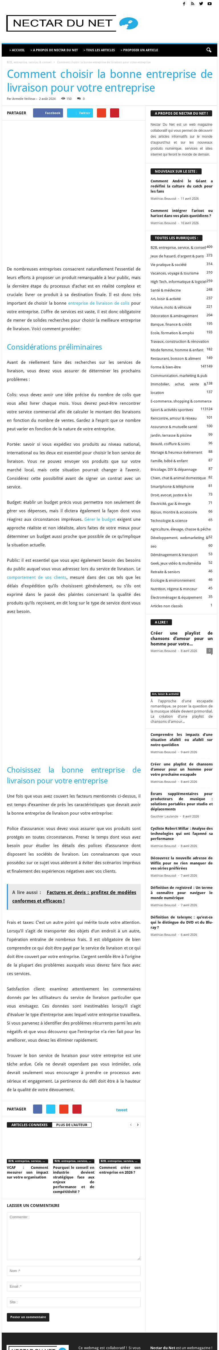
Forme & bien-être (166, 367)
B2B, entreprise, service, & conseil (29, 62)
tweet (121, 1026)
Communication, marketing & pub (179, 375)
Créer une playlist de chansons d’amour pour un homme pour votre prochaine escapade (182, 769)
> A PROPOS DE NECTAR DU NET (54, 50)
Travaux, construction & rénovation (180, 341)
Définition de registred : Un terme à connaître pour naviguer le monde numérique (182, 892)
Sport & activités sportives (172, 410)
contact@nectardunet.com (29, 1295)
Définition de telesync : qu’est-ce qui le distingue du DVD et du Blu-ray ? (182, 922)
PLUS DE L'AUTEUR (71, 1041)
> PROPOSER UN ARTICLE (139, 50)
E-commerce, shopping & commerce (181, 401)
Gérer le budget (100, 475)
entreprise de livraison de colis (98, 258)
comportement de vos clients (36, 533)
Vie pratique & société (168, 265)
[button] (208, 50)
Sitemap (192, 1336)
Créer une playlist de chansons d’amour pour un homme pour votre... (182, 639)
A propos (92, 1336)
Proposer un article (136, 1336)
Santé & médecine (166, 290)
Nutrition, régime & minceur (174, 589)
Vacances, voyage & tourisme (175, 273)
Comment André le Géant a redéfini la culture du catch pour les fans (182, 186)
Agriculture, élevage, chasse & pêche (181, 529)
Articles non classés (167, 606)
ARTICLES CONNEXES (29, 1041)
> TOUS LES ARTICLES (99, 50)
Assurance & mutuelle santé (174, 427)
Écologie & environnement (173, 580)
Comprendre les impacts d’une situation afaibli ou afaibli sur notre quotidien (182, 739)
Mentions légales (167, 1336)
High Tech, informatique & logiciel (178, 282)
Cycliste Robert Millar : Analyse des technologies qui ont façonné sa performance (182, 833)
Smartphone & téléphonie (172, 486)
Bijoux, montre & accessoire (174, 512)
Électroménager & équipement (176, 597)
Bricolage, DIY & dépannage (174, 469)
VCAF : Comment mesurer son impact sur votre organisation (27, 1089)
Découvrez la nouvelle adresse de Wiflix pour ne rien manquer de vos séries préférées (182, 863)
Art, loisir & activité (166, 299)
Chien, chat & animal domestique (178, 478)
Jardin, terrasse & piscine (171, 435)
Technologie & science (169, 521)
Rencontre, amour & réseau (174, 418)
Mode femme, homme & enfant (177, 350)
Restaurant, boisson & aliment (176, 358)
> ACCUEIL (17, 50)
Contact (110, 1336)
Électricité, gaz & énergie (170, 503)
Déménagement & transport (174, 555)
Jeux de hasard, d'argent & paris (177, 256)
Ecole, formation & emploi (172, 333)
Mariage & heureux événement (176, 452)
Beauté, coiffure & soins (170, 444)
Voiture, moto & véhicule (171, 307)
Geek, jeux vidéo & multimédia (176, 563)
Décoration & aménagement (174, 316)
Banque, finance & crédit (171, 324)
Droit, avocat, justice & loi (171, 495)
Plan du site (192, 1343)
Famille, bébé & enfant (169, 461)
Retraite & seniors (165, 572)
